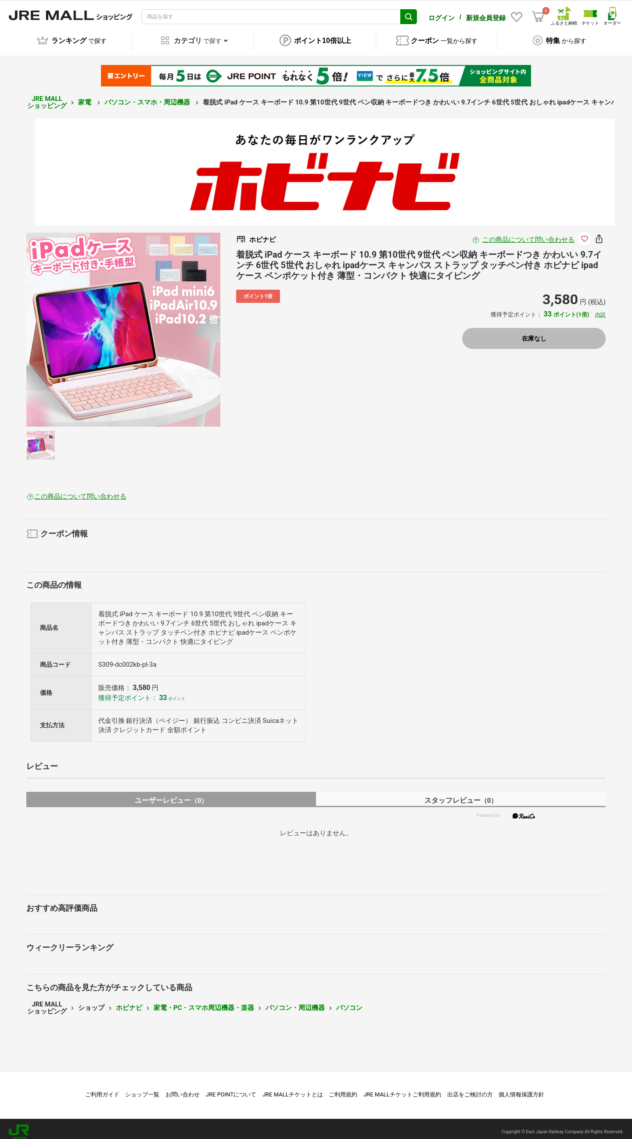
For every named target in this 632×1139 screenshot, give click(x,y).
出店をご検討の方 (470, 1088)
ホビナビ (129, 1002)
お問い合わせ (182, 1088)
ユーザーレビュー (171, 794)
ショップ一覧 (142, 1088)
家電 (85, 96)
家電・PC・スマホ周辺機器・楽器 (204, 1002)
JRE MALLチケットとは (292, 1088)
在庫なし (534, 332)
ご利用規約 (343, 1088)
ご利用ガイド (102, 1088)
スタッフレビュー (461, 794)
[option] (123, 323)
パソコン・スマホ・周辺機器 (148, 96)
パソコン (349, 1002)
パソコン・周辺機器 (295, 1002)
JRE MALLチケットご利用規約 (402, 1088)
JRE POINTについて (231, 1088)
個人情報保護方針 (521, 1088)
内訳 (600, 308)
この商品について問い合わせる (528, 233)
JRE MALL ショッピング (47, 96)
